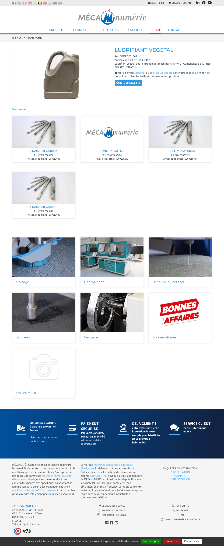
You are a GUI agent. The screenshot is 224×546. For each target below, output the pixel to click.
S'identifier (156, 3)
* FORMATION (180, 476)
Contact (175, 30)
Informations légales (112, 510)
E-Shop (155, 30)
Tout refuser (171, 541)
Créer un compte (180, 3)
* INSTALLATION (180, 472)
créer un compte (162, 73)
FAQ (180, 515)
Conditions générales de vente (180, 519)
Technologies (82, 30)
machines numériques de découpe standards (41, 477)
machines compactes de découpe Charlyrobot (106, 466)
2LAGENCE (121, 515)
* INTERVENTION (180, 479)
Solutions (110, 30)
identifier (140, 73)
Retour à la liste (128, 83)
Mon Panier (180, 510)
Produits (56, 30)
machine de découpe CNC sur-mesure (34, 490)
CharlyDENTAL (98, 476)
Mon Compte (180, 506)
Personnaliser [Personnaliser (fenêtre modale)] (192, 541)
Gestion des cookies (112, 506)
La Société (134, 30)
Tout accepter (151, 541)
